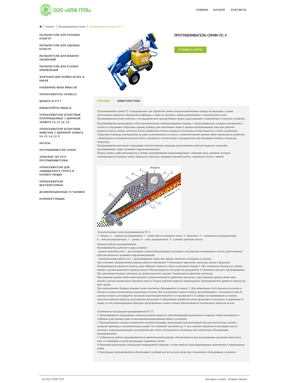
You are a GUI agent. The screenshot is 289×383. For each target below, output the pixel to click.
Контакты (238, 9)
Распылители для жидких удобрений (59, 57)
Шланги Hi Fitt (50, 101)
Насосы (45, 143)
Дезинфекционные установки (62, 192)
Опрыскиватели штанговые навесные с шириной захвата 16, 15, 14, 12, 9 (61, 132)
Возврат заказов (237, 379)
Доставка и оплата (215, 379)
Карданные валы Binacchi (58, 87)
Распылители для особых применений (58, 68)
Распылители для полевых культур (59, 36)
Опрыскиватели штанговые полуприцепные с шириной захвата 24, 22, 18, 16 (60, 118)
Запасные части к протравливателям (53, 158)
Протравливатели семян (72, 26)
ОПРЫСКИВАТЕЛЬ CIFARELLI (58, 94)
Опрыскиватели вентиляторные (51, 183)
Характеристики (128, 101)
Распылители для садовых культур (59, 47)
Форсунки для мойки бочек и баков (61, 78)
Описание (103, 101)
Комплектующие (52, 198)
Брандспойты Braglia (55, 108)
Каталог (219, 9)
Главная (202, 9)
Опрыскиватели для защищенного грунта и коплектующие (56, 171)
